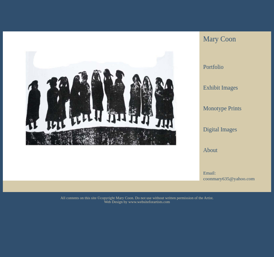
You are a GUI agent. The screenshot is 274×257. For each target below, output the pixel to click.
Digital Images (220, 129)
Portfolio (213, 67)
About (210, 150)
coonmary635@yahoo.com (228, 178)
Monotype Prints (222, 108)
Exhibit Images (220, 88)
